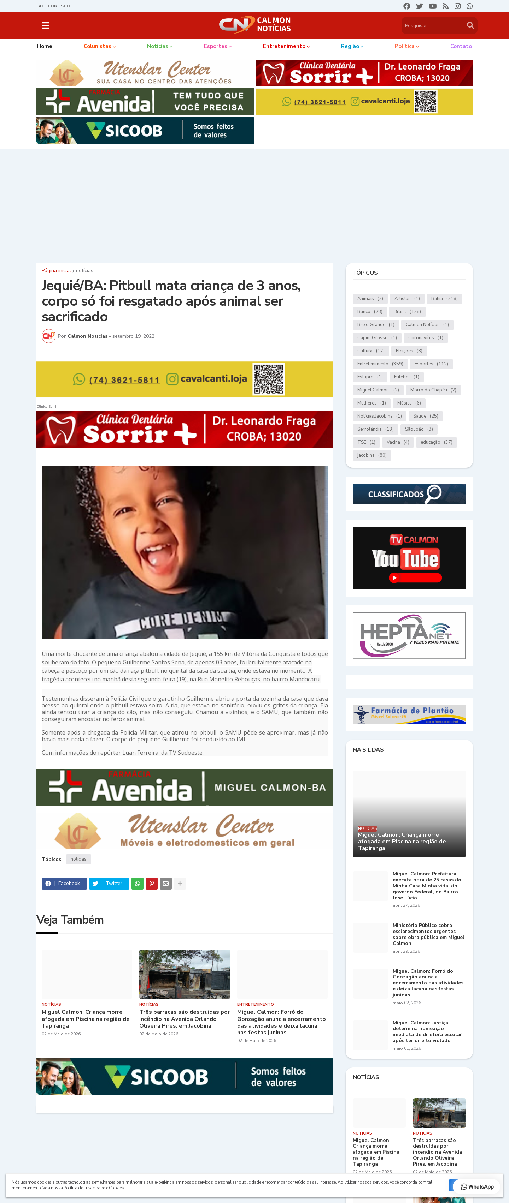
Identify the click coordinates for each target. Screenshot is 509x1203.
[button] (45, 25)
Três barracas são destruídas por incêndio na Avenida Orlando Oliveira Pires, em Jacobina (184, 1019)
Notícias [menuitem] (157, 46)
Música (409, 403)
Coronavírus (425, 338)
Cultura (371, 351)
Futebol (406, 377)
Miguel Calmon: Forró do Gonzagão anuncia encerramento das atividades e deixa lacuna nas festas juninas (281, 1022)
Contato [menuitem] (461, 46)
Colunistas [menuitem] (97, 46)
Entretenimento (380, 364)
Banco (369, 312)
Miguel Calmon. (378, 390)
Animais (370, 299)
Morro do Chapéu (433, 390)
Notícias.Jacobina (379, 416)
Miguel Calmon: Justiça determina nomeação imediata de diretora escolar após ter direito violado (427, 1032)
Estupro (370, 377)
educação (436, 442)
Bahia (444, 299)
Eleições (409, 351)
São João (419, 429)
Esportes (431, 364)
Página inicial (56, 270)
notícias (84, 270)
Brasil (407, 312)
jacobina (372, 455)
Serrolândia (375, 429)
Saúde (425, 416)
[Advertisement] (254, 204)
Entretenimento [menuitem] (284, 46)
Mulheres (371, 403)
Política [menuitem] (405, 46)
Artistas (407, 299)
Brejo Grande (375, 325)
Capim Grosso (377, 338)
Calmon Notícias (427, 325)
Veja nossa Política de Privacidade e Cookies (83, 1188)
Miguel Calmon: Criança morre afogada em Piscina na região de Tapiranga (86, 1019)
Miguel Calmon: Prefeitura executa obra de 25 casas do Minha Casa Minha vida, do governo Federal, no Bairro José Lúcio (427, 886)
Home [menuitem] (44, 46)
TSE (366, 442)
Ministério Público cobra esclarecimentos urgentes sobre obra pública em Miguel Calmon (428, 934)
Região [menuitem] (350, 46)
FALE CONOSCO (53, 6)
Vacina (398, 442)
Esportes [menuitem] (215, 46)
